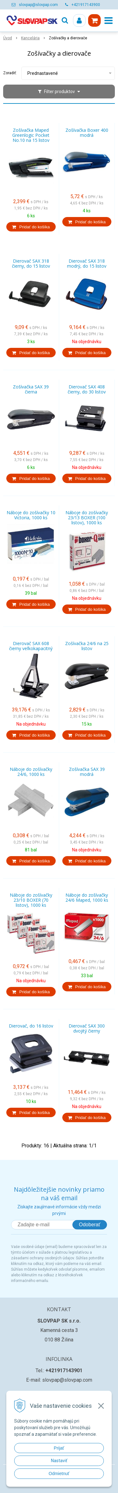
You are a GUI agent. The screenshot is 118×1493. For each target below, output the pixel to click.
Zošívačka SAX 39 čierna (31, 389)
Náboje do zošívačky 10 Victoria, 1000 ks (31, 515)
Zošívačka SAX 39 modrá (87, 772)
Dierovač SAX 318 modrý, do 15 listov (86, 264)
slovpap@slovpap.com (38, 5)
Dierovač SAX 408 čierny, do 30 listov (87, 389)
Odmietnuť (59, 1473)
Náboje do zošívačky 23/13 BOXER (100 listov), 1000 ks (86, 517)
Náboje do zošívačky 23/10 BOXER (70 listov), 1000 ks (31, 900)
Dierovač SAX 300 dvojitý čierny (87, 1028)
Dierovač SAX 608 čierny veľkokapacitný (31, 646)
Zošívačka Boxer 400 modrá (86, 133)
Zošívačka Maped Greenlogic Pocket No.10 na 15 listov (30, 135)
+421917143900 (85, 5)
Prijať (59, 1448)
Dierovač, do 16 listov (31, 1025)
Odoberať (89, 1224)
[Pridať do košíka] (31, 226)
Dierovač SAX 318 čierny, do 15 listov (31, 264)
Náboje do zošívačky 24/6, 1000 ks (31, 772)
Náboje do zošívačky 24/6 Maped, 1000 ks (86, 898)
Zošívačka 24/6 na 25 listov (87, 646)
